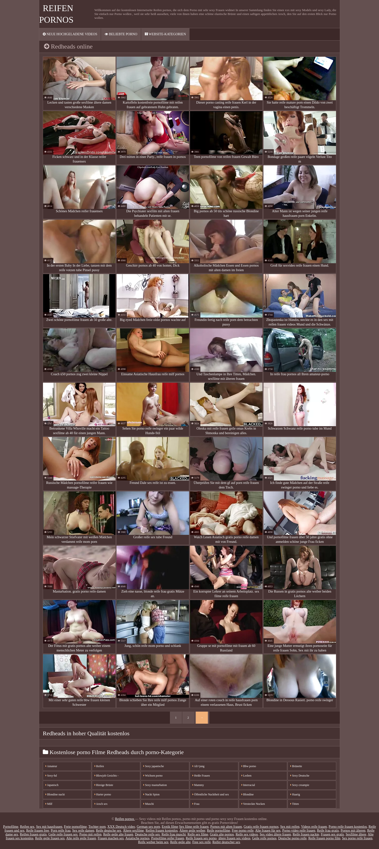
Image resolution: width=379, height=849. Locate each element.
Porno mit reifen (90, 834)
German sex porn (148, 826)
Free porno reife (243, 830)
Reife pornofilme (218, 830)
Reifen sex (27, 826)
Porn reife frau (61, 830)
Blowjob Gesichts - (107, 775)
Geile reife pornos (264, 838)
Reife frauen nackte (306, 834)
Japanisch (51, 785)
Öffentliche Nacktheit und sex (210, 794)
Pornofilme (10, 826)
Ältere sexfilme (133, 830)
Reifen (99, 766)
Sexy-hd (51, 775)
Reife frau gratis (328, 830)
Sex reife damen (83, 830)
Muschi (148, 804)
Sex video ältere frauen (275, 834)
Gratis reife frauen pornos (261, 826)
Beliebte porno (121, 34)
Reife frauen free (37, 830)
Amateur (51, 766)
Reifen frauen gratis (33, 834)
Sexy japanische (153, 766)
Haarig (295, 794)
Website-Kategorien (165, 34)
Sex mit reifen (289, 826)
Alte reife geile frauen (81, 838)
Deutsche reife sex (147, 834)
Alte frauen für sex (267, 830)
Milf (48, 804)
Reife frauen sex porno (201, 838)
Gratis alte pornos (222, 834)
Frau (195, 804)
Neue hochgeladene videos (70, 34)
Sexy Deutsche (299, 775)
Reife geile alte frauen (118, 834)
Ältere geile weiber (192, 830)
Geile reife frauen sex (63, 834)
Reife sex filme (198, 834)
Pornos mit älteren (353, 830)
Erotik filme (170, 826)
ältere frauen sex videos (234, 838)
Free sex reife (201, 842)
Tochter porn (97, 826)
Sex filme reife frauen (194, 826)
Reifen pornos (125, 819)
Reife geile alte (180, 842)
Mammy (198, 785)
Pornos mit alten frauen (226, 826)
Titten (294, 804)
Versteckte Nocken (253, 804)
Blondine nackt (55, 794)
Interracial (248, 785)
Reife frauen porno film (324, 838)
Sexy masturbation (155, 785)
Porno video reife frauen (298, 830)
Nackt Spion (151, 794)
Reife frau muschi (173, 834)
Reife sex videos (247, 834)
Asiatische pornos (137, 838)
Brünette (296, 766)
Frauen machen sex (111, 838)
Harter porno (103, 794)
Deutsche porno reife (292, 838)
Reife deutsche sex (108, 830)
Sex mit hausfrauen (49, 826)
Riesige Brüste (104, 785)
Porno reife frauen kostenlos (348, 826)
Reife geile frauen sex (50, 838)
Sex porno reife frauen (357, 838)
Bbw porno (248, 766)
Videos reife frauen (314, 826)
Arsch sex (101, 804)
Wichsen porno (152, 775)
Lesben (246, 775)
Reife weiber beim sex (153, 842)
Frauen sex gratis (332, 834)
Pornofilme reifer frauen (167, 838)
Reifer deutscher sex (226, 842)
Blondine (247, 794)
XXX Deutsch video (121, 826)
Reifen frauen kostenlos (162, 830)
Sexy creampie (299, 785)
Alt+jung (198, 766)
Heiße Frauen (201, 775)
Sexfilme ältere (356, 834)
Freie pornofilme (75, 826)
